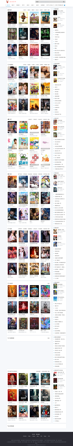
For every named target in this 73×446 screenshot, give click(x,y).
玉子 (56, 402)
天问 (42, 314)
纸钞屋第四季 (60, 378)
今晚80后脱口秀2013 (59, 168)
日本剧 (37, 64)
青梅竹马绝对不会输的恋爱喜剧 (62, 181)
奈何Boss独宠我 (58, 100)
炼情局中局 (57, 89)
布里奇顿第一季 (58, 414)
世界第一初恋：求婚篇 (62, 174)
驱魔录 (31, 330)
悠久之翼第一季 (58, 203)
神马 (49, 436)
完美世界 (42, 205)
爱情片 (33, 9)
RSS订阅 (24, 436)
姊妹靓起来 (10, 150)
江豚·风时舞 (60, 284)
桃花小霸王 (57, 52)
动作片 (24, 9)
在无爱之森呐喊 (61, 385)
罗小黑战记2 (10, 330)
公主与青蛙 (57, 323)
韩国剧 (41, 64)
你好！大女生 (57, 155)
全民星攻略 (43, 134)
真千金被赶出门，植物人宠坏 (60, 267)
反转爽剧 (25, 228)
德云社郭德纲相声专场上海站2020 (61, 166)
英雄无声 (20, 57)
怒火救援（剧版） (44, 95)
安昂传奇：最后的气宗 (34, 298)
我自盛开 (56, 253)
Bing (38, 436)
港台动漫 (30, 174)
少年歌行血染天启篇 (59, 216)
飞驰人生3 (32, 40)
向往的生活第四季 (58, 146)
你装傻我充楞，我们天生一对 (60, 339)
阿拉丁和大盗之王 (58, 303)
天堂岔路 (42, 24)
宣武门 (56, 87)
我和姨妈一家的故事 (45, 243)
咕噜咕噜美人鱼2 (58, 361)
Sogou (45, 436)
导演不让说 (57, 36)
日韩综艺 (35, 119)
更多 (49, 9)
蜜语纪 (31, 111)
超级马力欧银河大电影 (45, 298)
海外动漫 (40, 174)
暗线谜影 (42, 402)
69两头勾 (59, 133)
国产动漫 (20, 174)
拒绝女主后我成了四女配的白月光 (61, 345)
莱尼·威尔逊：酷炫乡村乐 (12, 386)
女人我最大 (43, 150)
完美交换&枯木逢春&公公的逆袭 (34, 243)
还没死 (42, 40)
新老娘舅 (31, 166)
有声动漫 (45, 174)
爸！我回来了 (57, 260)
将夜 (8, 221)
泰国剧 (45, 64)
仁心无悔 (56, 278)
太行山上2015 (57, 102)
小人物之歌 (10, 402)
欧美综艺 (45, 119)
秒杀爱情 (20, 79)
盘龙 (31, 221)
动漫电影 (43, 5)
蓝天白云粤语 (60, 10)
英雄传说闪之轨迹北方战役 (60, 219)
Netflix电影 (38, 371)
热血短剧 (45, 228)
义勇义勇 (56, 105)
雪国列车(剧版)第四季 (59, 393)
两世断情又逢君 (22, 259)
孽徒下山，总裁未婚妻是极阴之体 (34, 275)
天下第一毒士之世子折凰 (23, 275)
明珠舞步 (31, 57)
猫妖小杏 (56, 305)
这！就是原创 (57, 157)
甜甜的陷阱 (57, 96)
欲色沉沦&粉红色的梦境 (12, 259)
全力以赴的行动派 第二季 (60, 148)
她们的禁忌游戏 (22, 243)
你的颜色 (56, 317)
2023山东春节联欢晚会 (62, 126)
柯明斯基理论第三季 (59, 411)
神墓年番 (42, 221)
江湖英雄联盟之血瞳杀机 (60, 32)
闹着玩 (20, 166)
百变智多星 (21, 150)
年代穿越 (40, 228)
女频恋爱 (20, 228)
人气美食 (42, 166)
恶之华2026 (32, 79)
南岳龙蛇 (56, 93)
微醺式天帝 (57, 343)
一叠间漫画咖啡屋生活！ (60, 194)
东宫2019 (57, 112)
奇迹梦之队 (32, 314)
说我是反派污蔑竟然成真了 (60, 276)
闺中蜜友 (56, 91)
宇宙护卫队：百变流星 (23, 298)
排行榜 (33, 434)
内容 (42, 57)
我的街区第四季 (58, 418)
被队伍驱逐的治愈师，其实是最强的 (62, 212)
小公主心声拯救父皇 (59, 364)
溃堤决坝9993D (58, 55)
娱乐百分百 (32, 150)
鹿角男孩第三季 (58, 409)
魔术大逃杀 (57, 43)
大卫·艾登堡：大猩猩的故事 (23, 386)
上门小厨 (9, 243)
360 (41, 436)
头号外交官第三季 (33, 418)
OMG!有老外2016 (58, 153)
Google (33, 436)
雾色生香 (59, 242)
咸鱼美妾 (9, 275)
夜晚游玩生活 (57, 205)
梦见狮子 (20, 24)
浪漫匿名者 (21, 418)
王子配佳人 (57, 420)
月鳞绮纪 (59, 65)
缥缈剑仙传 (60, 187)
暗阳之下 (56, 407)
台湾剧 (33, 64)
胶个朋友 (56, 144)
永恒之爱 (56, 416)
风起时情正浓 (57, 341)
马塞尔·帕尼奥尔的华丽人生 (12, 298)
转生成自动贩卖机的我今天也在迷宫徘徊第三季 (34, 205)
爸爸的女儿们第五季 (12, 111)
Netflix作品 (49, 5)
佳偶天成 (20, 111)
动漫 (28, 5)
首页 (8, 5)
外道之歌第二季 (44, 111)
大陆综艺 (30, 119)
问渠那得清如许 (58, 273)
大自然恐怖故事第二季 (34, 402)
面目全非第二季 (61, 372)
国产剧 (24, 64)
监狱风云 (56, 30)
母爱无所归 (57, 255)
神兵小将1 (57, 359)
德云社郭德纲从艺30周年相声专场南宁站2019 (64, 139)
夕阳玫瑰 (59, 236)
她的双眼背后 (57, 405)
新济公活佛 (57, 98)
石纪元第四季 (10, 205)
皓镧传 (56, 109)
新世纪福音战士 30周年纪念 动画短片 (12, 314)
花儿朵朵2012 (57, 141)
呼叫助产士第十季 (58, 350)
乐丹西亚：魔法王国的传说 (60, 310)
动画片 (37, 5)
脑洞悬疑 (30, 228)
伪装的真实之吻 (11, 79)
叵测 (58, 72)
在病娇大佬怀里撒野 (59, 258)
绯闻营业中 (43, 79)
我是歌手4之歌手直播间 (59, 159)
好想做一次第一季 (58, 391)
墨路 (56, 48)
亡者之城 (20, 40)
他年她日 (9, 57)
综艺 (23, 5)
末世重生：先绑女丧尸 (59, 269)
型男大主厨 (10, 166)
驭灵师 (20, 221)
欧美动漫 (35, 174)
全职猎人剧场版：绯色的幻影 (60, 314)
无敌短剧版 (57, 366)
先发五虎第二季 (44, 418)
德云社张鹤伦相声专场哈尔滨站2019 (62, 357)
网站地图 (38, 434)
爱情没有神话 (21, 95)
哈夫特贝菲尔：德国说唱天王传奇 (23, 402)
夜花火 (56, 45)
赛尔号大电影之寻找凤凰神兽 (62, 290)
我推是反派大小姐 (58, 223)
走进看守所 (57, 107)
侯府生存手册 (32, 259)
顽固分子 (56, 59)
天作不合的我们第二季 (12, 418)
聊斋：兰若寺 (43, 330)
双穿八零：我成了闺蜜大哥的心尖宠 (45, 259)
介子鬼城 (56, 34)
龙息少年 (56, 328)
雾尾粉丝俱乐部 (22, 188)
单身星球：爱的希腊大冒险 (60, 57)
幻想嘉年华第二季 (58, 196)
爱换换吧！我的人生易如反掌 (62, 229)
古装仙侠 (35, 228)
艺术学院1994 (21, 330)
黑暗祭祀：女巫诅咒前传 (12, 24)
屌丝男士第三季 (58, 84)
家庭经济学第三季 (58, 348)
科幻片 (37, 9)
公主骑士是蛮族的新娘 (23, 205)
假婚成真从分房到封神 (59, 264)
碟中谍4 (59, 23)
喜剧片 (29, 9)
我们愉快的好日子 (11, 95)
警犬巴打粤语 (57, 352)
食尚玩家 (31, 134)
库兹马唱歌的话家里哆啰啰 (45, 188)
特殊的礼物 (57, 251)
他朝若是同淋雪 (58, 248)
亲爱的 (59, 17)
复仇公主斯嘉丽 (22, 314)
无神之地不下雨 (58, 114)
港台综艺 (40, 119)
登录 (56, 5)
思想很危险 (57, 396)
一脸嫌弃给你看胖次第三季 (34, 188)
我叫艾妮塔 (32, 24)
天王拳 (56, 41)
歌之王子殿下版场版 (59, 312)
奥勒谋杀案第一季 (33, 386)
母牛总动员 (57, 326)
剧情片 (45, 9)
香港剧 (29, 64)
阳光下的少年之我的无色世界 (60, 50)
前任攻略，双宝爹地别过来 (60, 262)
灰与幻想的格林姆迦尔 (59, 210)
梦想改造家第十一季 (59, 164)
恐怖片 (41, 9)
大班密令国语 (57, 354)
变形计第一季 (57, 150)
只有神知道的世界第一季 (60, 221)
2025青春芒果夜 (58, 162)
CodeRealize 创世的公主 (60, 198)
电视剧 (18, 5)
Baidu (29, 436)
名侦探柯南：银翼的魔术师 (60, 333)
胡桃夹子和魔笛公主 (59, 321)
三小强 (56, 308)
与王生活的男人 (11, 40)
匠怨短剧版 (57, 271)
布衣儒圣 (42, 275)
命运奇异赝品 (57, 330)
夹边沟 (56, 39)
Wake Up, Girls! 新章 (59, 207)
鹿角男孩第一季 (58, 400)
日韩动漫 (25, 174)
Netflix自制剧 (44, 371)
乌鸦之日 (56, 319)
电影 (13, 5)
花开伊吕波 (57, 201)
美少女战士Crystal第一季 (60, 214)
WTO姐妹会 (21, 134)
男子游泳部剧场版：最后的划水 (62, 297)
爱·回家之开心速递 (33, 95)
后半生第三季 (57, 398)
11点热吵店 (10, 134)
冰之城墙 (9, 188)
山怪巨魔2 (43, 386)
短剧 (32, 5)
